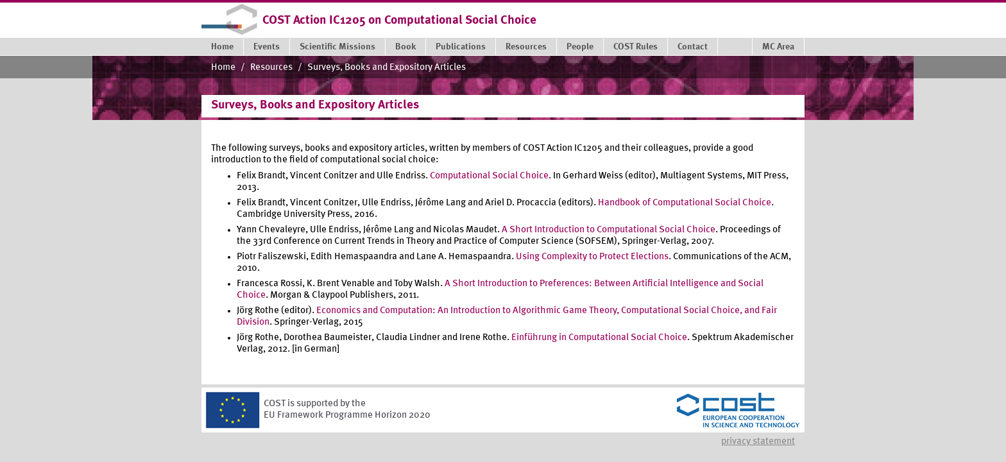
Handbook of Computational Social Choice (684, 203)
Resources (271, 68)
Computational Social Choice (489, 176)
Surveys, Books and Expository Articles (386, 68)
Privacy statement (758, 442)
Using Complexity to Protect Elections (592, 257)
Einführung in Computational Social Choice (599, 338)
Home (223, 68)
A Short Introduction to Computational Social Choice (608, 230)
